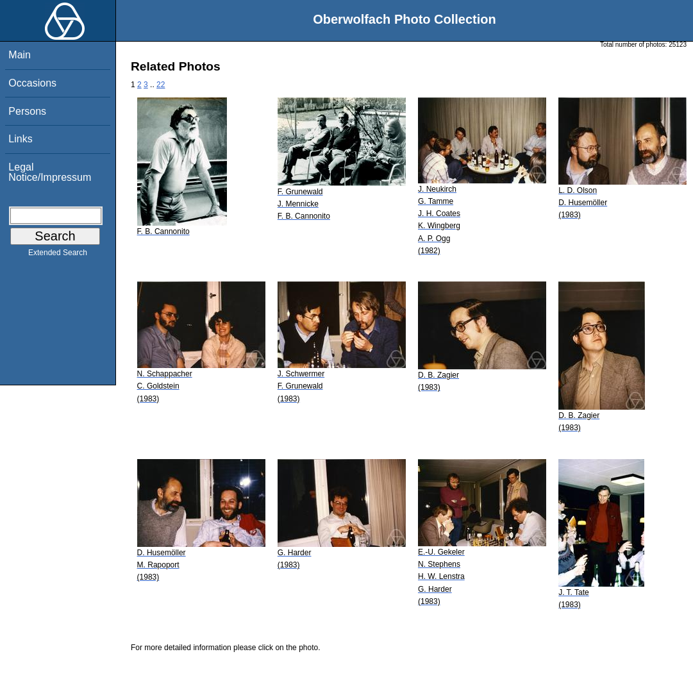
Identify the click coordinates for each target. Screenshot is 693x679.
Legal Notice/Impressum (49, 172)
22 (160, 84)
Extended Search (57, 255)
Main (19, 54)
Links (20, 138)
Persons (27, 111)
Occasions (32, 83)
